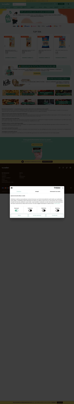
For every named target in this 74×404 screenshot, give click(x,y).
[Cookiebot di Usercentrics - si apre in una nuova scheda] (55, 188)
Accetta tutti (54, 215)
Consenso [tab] (19, 191)
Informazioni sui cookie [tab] (55, 191)
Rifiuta (19, 215)
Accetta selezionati (37, 215)
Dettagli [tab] (37, 191)
